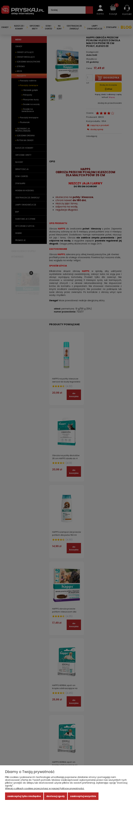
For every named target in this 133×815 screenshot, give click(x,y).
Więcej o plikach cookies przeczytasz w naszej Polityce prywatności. (44, 788)
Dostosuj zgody (55, 796)
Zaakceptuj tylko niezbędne (24, 796)
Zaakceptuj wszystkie (83, 796)
